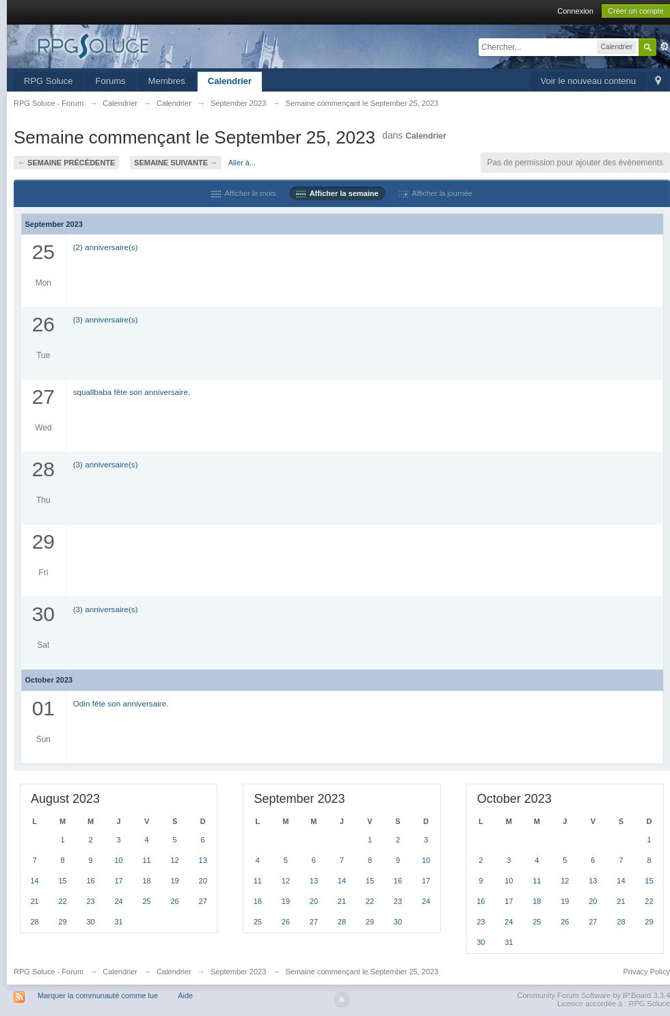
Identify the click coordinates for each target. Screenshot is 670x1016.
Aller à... (242, 163)
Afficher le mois (243, 193)
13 (203, 860)
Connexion (575, 11)
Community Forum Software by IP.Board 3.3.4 (593, 995)
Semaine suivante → (175, 163)
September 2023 (238, 971)
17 (118, 881)
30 (90, 922)
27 (203, 901)
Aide (185, 995)
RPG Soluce (48, 81)
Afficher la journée (435, 193)
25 (146, 901)
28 (34, 922)
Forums (111, 81)
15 (62, 881)
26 (174, 901)
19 (174, 881)
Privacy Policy (647, 971)
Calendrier (230, 81)
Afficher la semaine (337, 193)
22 (62, 901)
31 (118, 922)
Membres (166, 81)
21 (34, 901)
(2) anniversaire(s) (105, 247)
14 (34, 881)
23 (90, 901)
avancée (664, 46)
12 (174, 860)
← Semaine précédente (66, 163)
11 (146, 860)
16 (90, 881)
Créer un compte (636, 11)
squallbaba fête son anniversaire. (132, 391)
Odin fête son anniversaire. (121, 703)
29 (62, 922)
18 (146, 881)
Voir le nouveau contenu (588, 81)
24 (118, 901)
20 (203, 881)
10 (118, 860)
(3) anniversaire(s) (105, 319)
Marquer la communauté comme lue (98, 995)
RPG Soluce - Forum (48, 971)
